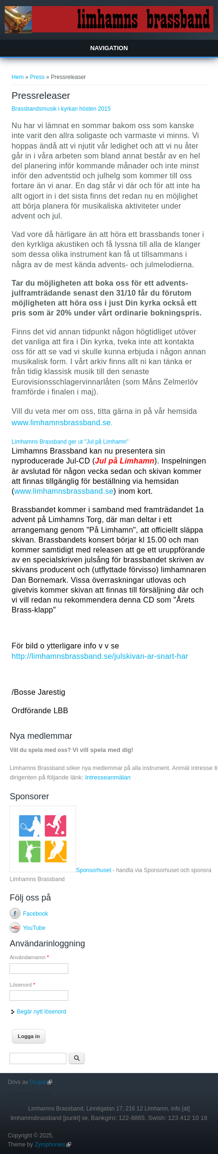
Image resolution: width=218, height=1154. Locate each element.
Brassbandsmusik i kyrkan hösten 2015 (61, 108)
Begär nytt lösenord (41, 1011)
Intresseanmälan (107, 777)
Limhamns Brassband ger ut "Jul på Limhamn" (70, 441)
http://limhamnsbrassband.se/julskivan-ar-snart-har (100, 656)
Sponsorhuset (60, 870)
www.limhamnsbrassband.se (61, 423)
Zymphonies (53, 1144)
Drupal (41, 1082)
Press (37, 77)
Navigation (109, 48)
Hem (18, 77)
